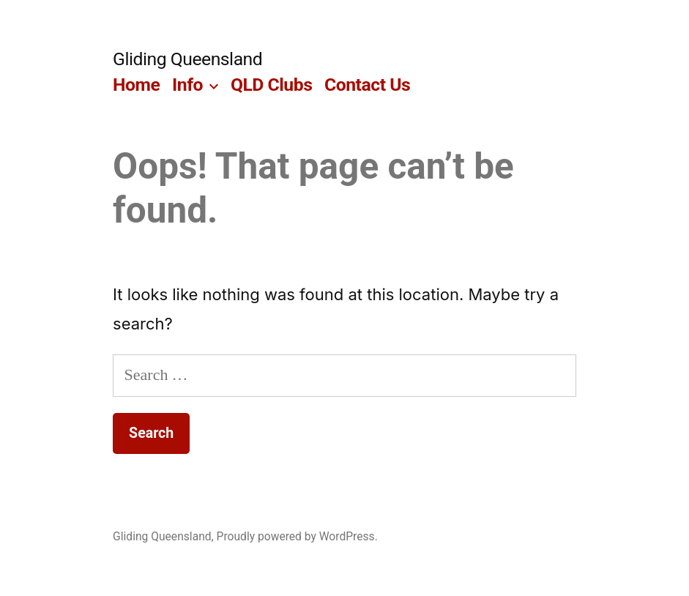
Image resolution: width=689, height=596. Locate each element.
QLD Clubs (271, 84)
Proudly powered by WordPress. (297, 536)
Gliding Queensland (187, 59)
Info (187, 84)
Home (136, 84)
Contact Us (367, 84)
